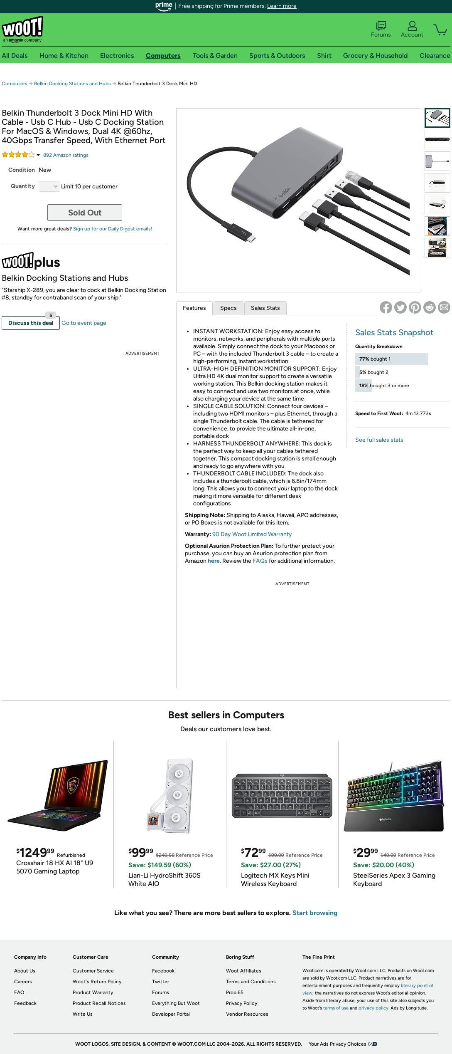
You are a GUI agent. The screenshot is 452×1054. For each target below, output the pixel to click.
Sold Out (85, 213)
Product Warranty (93, 992)
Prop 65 (234, 992)
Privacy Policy (241, 1003)
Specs (228, 308)
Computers (14, 84)
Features (194, 308)
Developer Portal (171, 1014)
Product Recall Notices (99, 1003)
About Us (24, 971)
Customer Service (93, 971)
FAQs (260, 560)
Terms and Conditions (251, 982)
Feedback (25, 1003)
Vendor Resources (247, 1014)
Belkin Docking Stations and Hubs (72, 84)
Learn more (282, 6)
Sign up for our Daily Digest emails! (112, 229)
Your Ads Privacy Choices (337, 1044)
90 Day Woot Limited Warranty (252, 534)
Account (412, 29)
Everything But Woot (176, 1003)
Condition (21, 169)
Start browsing (315, 913)
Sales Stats (265, 308)
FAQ (19, 992)
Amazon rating (65, 155)
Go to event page (83, 323)
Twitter (160, 982)
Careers (23, 982)
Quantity (23, 186)
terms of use (336, 1008)
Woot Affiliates (243, 971)
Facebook (163, 971)
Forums (381, 29)
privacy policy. (374, 1008)
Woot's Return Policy (97, 982)
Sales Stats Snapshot (394, 332)
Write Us (83, 1014)
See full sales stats (379, 439)
